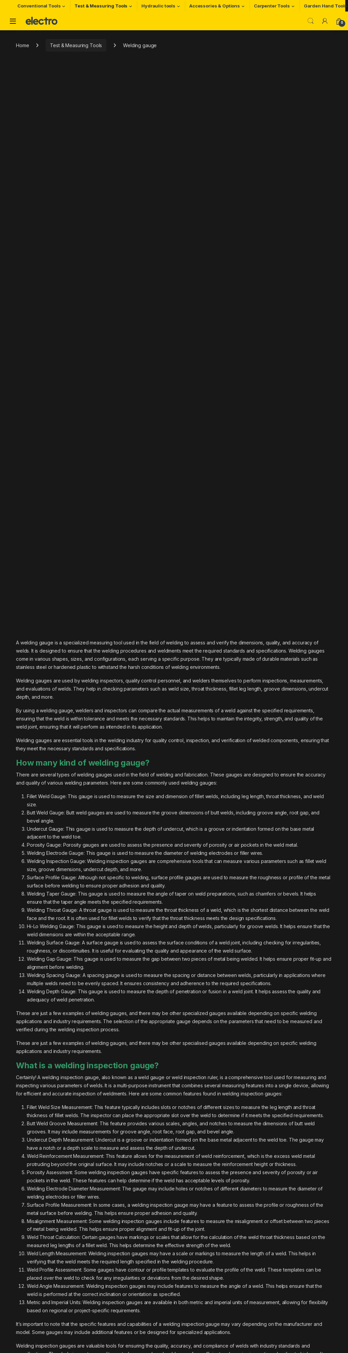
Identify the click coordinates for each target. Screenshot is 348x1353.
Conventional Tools (38, 5)
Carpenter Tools (272, 5)
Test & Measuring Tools (100, 5)
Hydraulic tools (158, 5)
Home (22, 45)
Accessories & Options (214, 5)
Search (310, 21)
